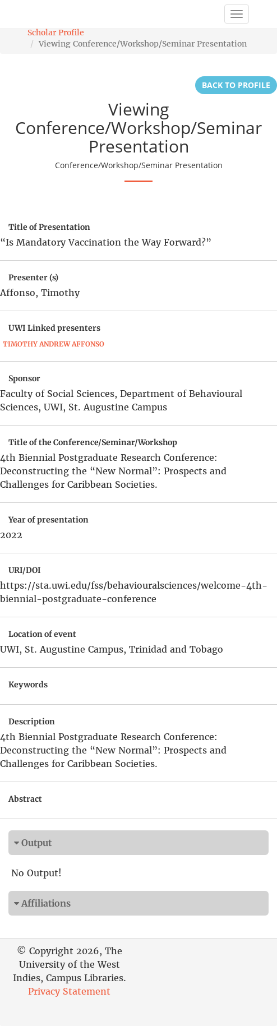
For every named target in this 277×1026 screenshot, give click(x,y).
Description (31, 722)
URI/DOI (24, 570)
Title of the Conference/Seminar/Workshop (92, 442)
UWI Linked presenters (54, 328)
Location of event (42, 634)
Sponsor (24, 378)
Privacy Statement (69, 991)
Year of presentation (48, 520)
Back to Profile (236, 85)
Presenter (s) (33, 277)
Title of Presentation (49, 227)
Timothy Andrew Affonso (53, 344)
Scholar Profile (55, 32)
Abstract (25, 799)
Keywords (28, 685)
